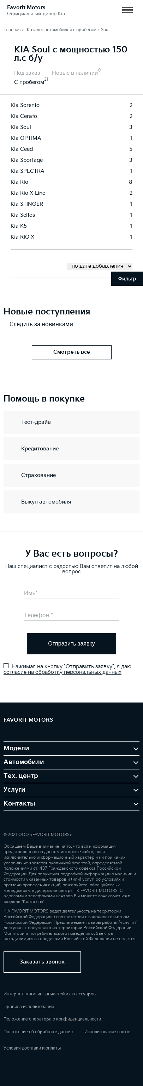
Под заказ (27, 73)
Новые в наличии (75, 73)
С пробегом (29, 82)
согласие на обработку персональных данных (62, 672)
